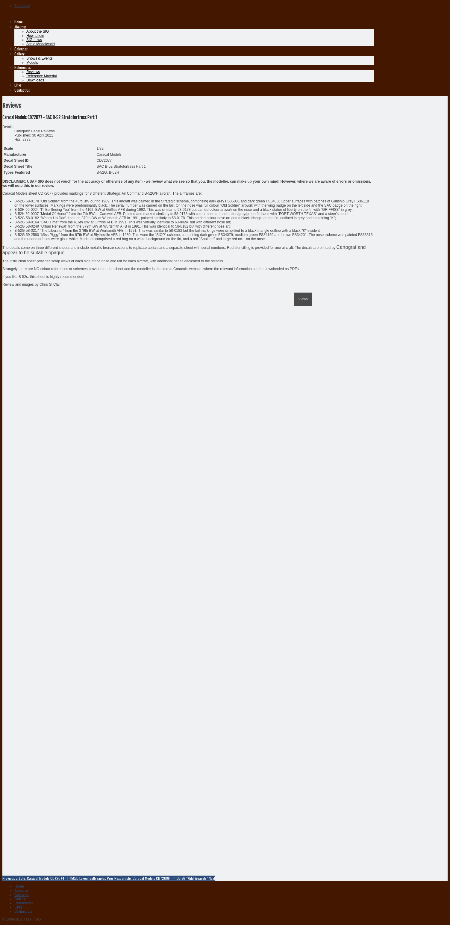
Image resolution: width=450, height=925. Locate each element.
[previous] (5, 293)
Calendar (21, 48)
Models (32, 62)
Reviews (33, 72)
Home (18, 21)
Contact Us (22, 90)
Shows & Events (39, 58)
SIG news (34, 40)
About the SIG (37, 31)
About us (20, 26)
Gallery (19, 53)
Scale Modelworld (40, 44)
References (22, 67)
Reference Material (41, 76)
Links (18, 84)
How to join (35, 36)
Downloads (35, 80)
